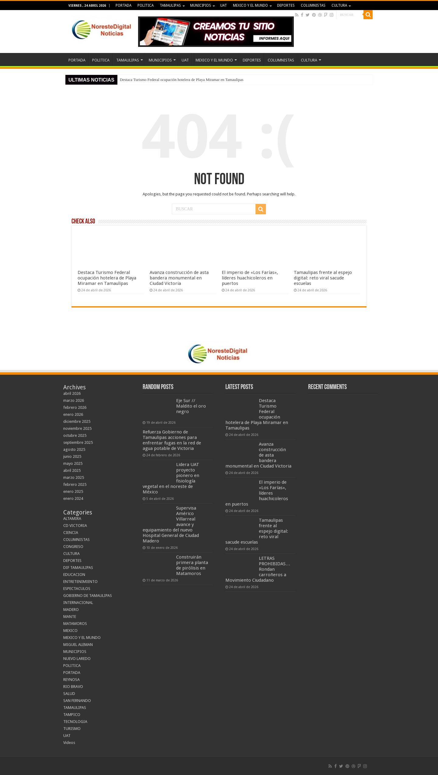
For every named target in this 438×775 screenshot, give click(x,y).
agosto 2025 (74, 449)
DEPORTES (286, 5)
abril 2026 (72, 393)
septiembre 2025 (78, 442)
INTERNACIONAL (78, 602)
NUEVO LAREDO (77, 658)
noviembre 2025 (77, 428)
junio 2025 (72, 456)
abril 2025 (72, 470)
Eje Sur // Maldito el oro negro (191, 406)
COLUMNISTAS (313, 5)
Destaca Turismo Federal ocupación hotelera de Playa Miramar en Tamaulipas (181, 79)
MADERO (71, 609)
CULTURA (339, 5)
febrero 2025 (74, 484)
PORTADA (123, 5)
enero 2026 (73, 414)
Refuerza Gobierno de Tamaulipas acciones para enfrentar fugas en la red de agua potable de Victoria (172, 440)
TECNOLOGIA (75, 721)
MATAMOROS (75, 623)
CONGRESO (73, 546)
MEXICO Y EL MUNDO (250, 5)
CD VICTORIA (75, 525)
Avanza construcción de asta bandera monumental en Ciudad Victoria (179, 278)
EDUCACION (74, 574)
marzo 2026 (73, 400)
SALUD (69, 693)
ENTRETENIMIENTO (80, 581)
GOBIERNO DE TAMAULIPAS (87, 595)
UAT (223, 5)
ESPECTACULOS (76, 588)
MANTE (69, 616)
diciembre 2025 (76, 421)
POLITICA (145, 5)
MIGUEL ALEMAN (78, 644)
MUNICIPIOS (200, 5)
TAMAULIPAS (170, 5)
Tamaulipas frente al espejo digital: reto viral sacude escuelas (323, 278)
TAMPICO (71, 714)
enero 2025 (73, 491)
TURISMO (72, 728)
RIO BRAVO (73, 686)
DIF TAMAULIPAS (78, 567)
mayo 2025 (72, 463)
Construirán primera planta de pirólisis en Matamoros (192, 565)
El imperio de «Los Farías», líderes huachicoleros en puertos (250, 278)
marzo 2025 (73, 477)
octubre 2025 (74, 435)
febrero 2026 (74, 407)
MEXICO (70, 630)
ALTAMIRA (72, 518)
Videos (69, 742)
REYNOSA (71, 679)
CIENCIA (70, 532)
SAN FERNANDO (77, 700)
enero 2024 (73, 498)
